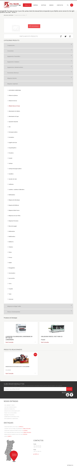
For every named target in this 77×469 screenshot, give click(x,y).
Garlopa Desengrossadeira (14, 168)
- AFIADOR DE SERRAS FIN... (9, 409)
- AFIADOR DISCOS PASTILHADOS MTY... (12, 410)
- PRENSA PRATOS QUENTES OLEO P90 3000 (15, 434)
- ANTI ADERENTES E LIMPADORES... (11, 418)
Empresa (35, 5)
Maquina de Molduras (13, 205)
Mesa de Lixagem (12, 226)
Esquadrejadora (11, 147)
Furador (9, 158)
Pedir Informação (34, 26)
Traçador (10, 288)
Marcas (51, 5)
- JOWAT (7, 436)
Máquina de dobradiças (13, 200)
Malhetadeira (11, 194)
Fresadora (10, 153)
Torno (9, 283)
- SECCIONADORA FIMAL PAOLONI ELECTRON (17, 432)
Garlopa (9, 163)
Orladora (10, 247)
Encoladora (10, 137)
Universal (10, 299)
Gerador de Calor (12, 179)
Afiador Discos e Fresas (20, 15)
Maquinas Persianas (12, 221)
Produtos (27, 5)
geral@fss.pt (36, 454)
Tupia (9, 294)
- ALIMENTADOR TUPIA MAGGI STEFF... (12, 416)
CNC (9, 126)
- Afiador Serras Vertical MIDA (10, 412)
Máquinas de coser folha (13, 215)
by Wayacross (70, 465)
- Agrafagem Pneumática (9, 414)
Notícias (43, 5)
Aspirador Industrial (12, 121)
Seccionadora (11, 273)
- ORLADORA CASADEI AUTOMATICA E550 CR (16, 430)
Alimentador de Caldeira (13, 111)
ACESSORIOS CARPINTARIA (14, 90)
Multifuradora (11, 236)
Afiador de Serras (12, 100)
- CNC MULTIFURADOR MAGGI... (10, 407)
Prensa (9, 257)
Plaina (9, 252)
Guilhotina (10, 184)
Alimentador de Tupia (13, 116)
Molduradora (11, 231)
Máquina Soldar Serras (13, 210)
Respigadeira (11, 268)
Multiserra (10, 241)
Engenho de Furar (12, 142)
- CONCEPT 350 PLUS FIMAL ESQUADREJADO (17, 428)
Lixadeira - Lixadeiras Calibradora (15, 189)
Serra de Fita (11, 278)
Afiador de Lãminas (12, 95)
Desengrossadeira (12, 132)
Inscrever (69, 389)
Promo (35, 354)
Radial (9, 262)
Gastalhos (10, 174)
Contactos (60, 5)
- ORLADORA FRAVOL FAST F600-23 (13, 426)
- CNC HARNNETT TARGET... (9, 405)
